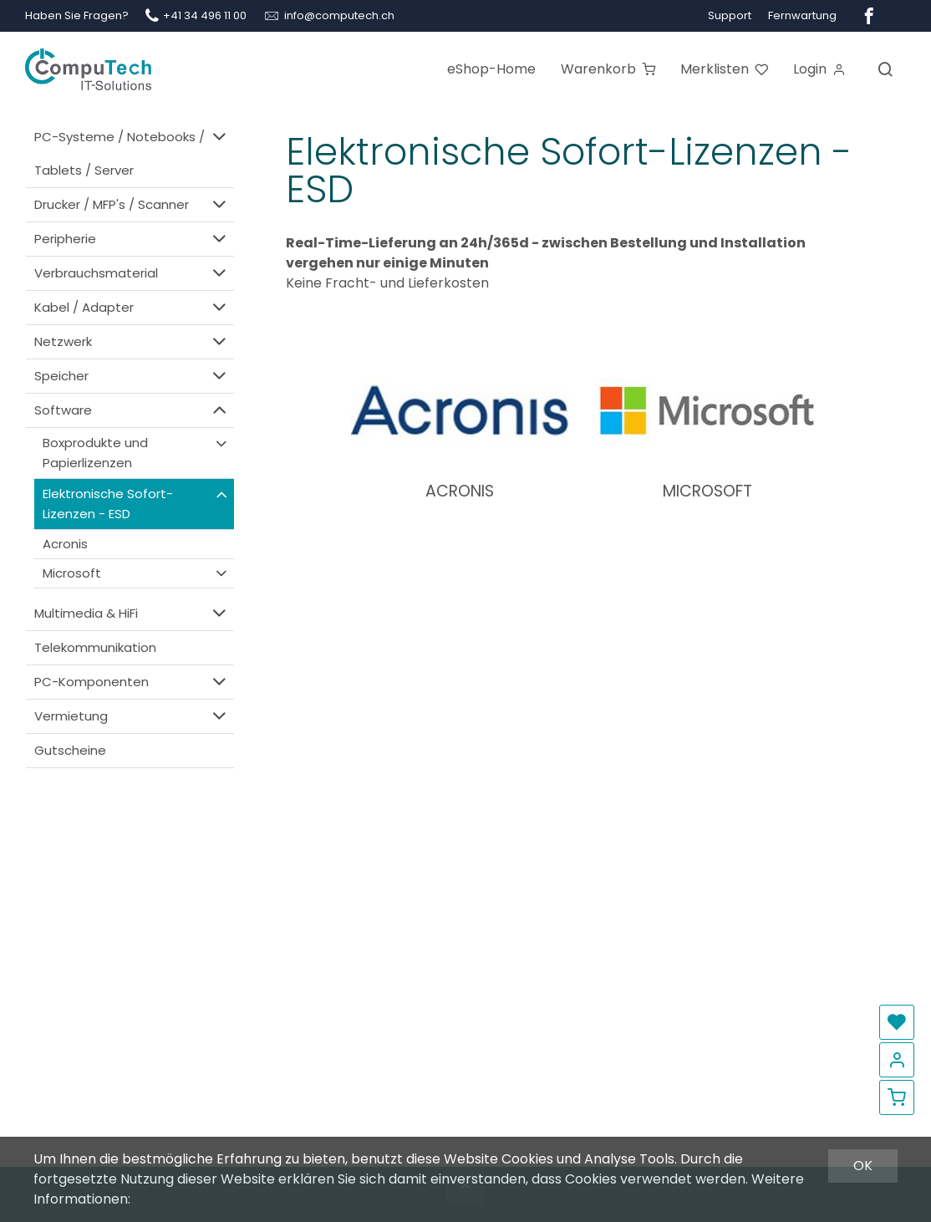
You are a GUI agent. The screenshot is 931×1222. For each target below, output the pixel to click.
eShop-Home (491, 69)
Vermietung (132, 715)
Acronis (65, 543)
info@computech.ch (339, 15)
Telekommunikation (95, 647)
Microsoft (136, 573)
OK (862, 1165)
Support (729, 15)
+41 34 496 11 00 (205, 15)
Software (132, 410)
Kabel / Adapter (132, 307)
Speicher (132, 375)
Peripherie (132, 238)
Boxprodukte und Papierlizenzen (136, 452)
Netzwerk (132, 341)
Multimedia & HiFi (132, 613)
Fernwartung (802, 15)
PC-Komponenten (132, 681)
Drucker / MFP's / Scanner (132, 204)
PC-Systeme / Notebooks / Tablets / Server (132, 152)
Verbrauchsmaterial (132, 272)
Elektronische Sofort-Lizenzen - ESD (136, 503)
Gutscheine (70, 750)
